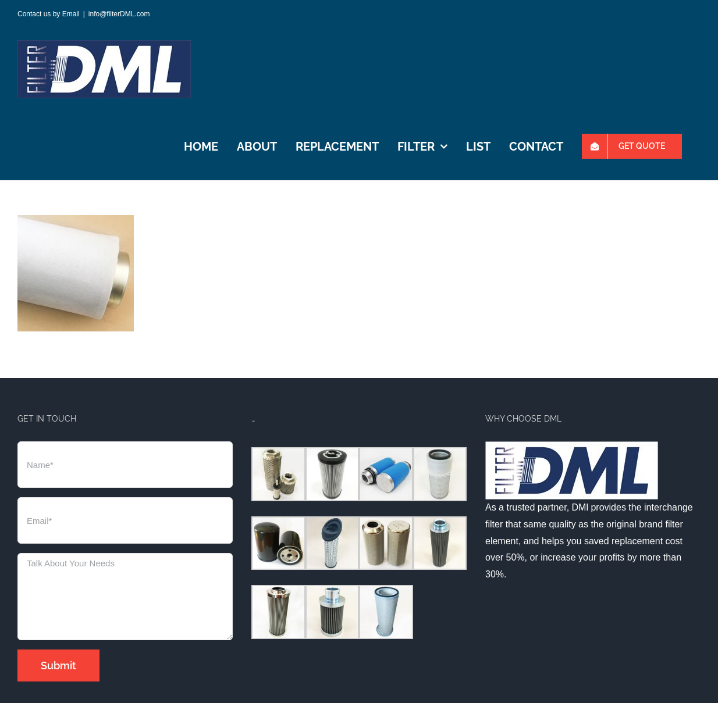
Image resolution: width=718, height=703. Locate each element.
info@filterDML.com (119, 14)
